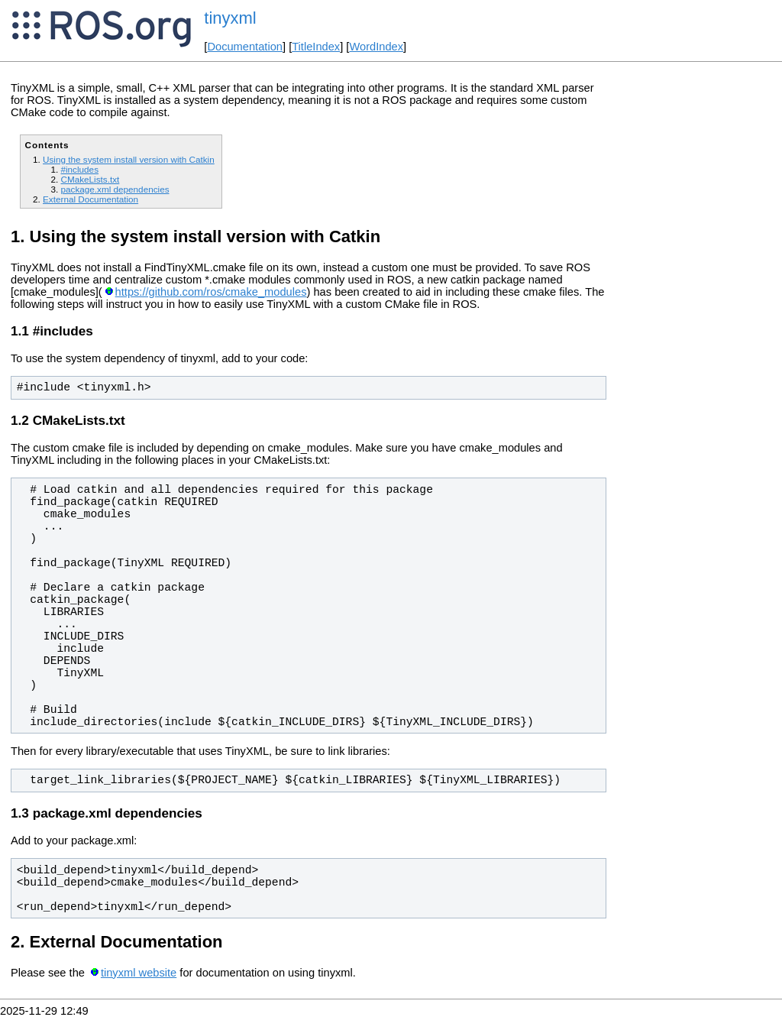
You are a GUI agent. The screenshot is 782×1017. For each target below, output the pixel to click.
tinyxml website (138, 973)
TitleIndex (316, 46)
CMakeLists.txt (89, 179)
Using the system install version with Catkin (129, 159)
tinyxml (230, 18)
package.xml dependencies (114, 189)
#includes (79, 169)
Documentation (245, 46)
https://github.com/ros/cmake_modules (211, 292)
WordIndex (376, 46)
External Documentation (90, 199)
